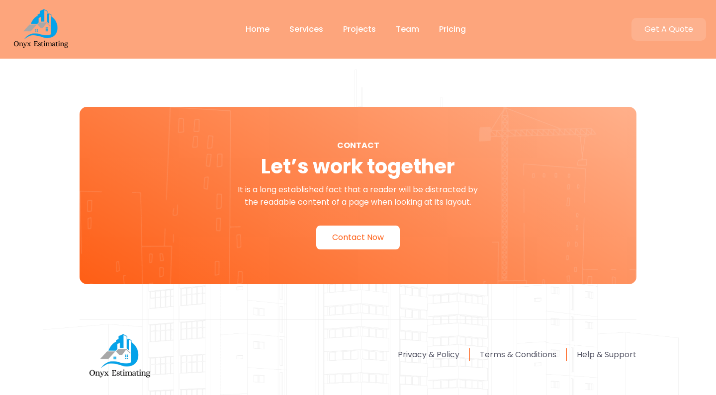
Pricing (452, 29)
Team (407, 29)
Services (306, 29)
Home (257, 29)
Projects (359, 29)
